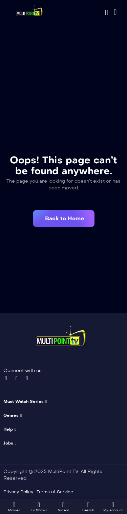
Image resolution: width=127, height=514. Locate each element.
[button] (63, 218)
